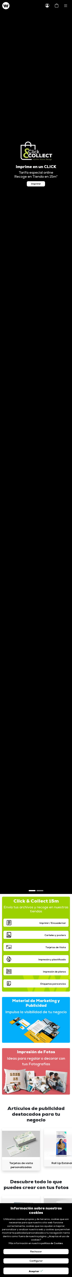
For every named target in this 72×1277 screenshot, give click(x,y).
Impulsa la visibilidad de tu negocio (36, 1011)
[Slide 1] (32, 890)
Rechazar (36, 1251)
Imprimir (36, 183)
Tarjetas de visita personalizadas (21, 1165)
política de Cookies (52, 1243)
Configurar (36, 1260)
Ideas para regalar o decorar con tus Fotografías (36, 1061)
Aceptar (36, 1271)
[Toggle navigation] (65, 6)
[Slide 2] (40, 890)
